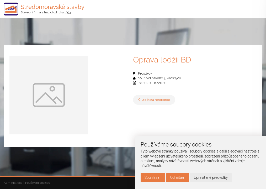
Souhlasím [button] (153, 177)
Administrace (13, 183)
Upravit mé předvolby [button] (211, 177)
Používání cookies (37, 183)
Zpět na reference (154, 100)
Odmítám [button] (177, 177)
